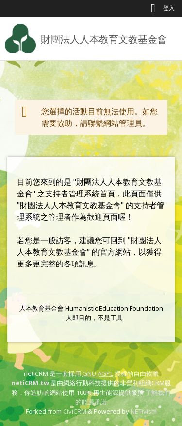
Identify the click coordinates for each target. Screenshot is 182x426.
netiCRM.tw (30, 382)
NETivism (144, 411)
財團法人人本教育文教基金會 (104, 39)
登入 (169, 8)
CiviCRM (74, 411)
